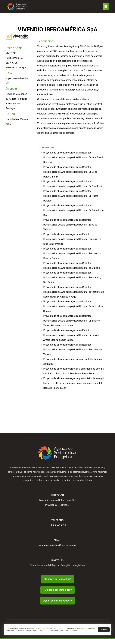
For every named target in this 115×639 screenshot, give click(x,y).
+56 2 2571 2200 (57, 525)
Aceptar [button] (104, 629)
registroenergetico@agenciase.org (57, 545)
